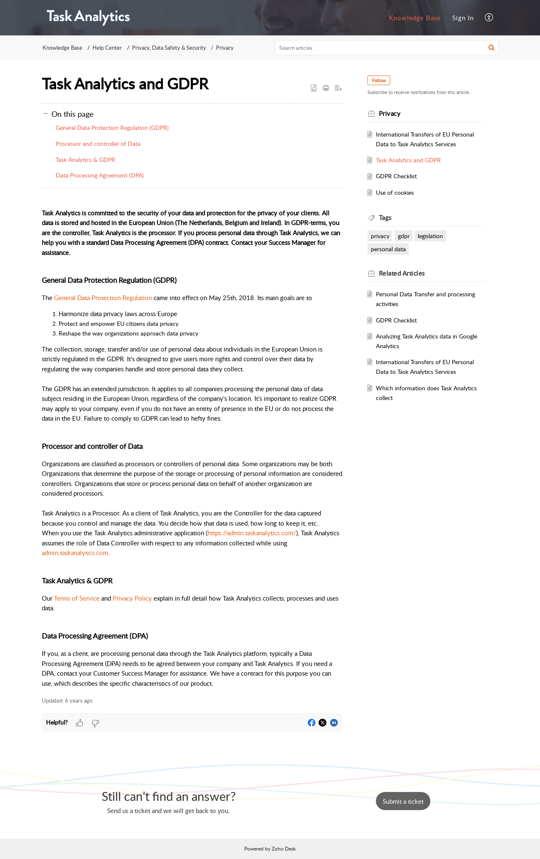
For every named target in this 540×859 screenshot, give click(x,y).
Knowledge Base (415, 17)
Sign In (463, 17)
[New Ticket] (403, 801)
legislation (430, 235)
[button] (489, 17)
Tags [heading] (385, 217)
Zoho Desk (284, 848)
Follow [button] (379, 80)
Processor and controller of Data (98, 144)
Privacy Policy (132, 598)
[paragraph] (192, 443)
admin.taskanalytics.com (75, 552)
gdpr (404, 235)
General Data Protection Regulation (103, 297)
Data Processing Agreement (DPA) (100, 175)
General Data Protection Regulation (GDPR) (112, 127)
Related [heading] (402, 273)
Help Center (107, 47)
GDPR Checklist (396, 176)
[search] (387, 47)
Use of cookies (395, 192)
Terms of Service (77, 598)
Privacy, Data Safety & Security (169, 47)
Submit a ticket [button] (403, 801)
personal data (388, 248)
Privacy (225, 47)
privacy (380, 235)
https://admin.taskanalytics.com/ (252, 533)
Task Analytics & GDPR (85, 160)
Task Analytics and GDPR (408, 160)
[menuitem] (415, 17)
